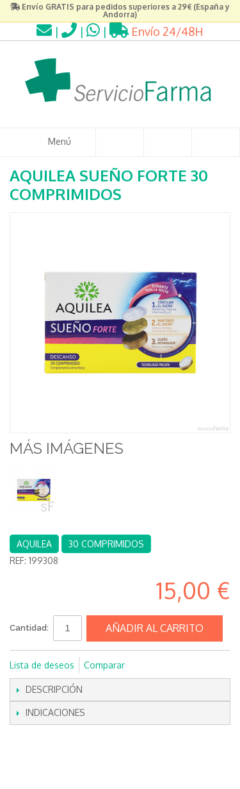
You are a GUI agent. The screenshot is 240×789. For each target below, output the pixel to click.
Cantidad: (29, 628)
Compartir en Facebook (151, 665)
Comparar (104, 665)
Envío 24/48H (156, 31)
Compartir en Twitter (177, 665)
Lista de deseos (42, 665)
